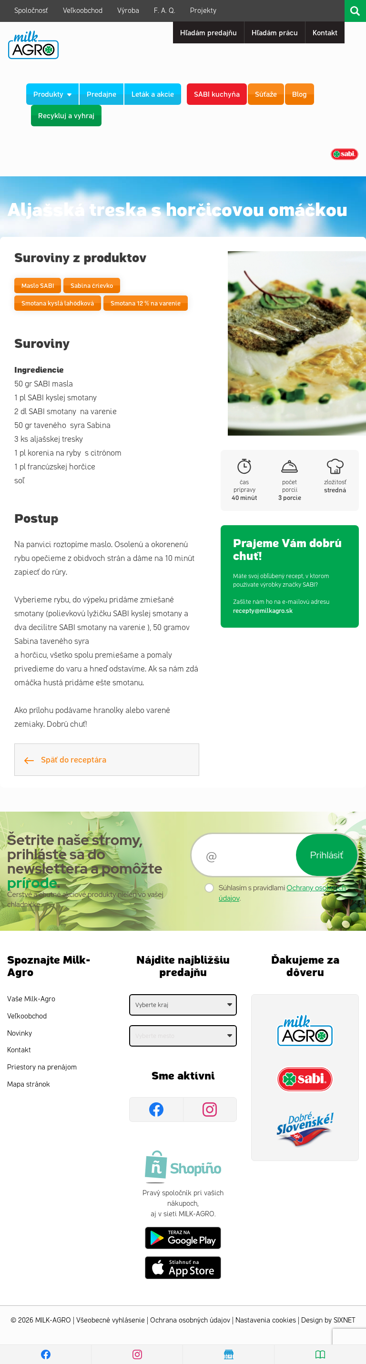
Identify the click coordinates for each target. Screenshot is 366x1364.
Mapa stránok (28, 1084)
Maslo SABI (37, 285)
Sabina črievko (92, 285)
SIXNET (345, 1320)
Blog (299, 93)
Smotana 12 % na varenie (146, 303)
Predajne (101, 93)
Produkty (52, 93)
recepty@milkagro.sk (263, 610)
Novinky (19, 1033)
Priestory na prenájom (42, 1067)
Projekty (203, 10)
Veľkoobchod (82, 10)
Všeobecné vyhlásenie (110, 1320)
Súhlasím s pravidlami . (282, 893)
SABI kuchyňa (217, 93)
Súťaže (266, 93)
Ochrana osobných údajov (190, 1320)
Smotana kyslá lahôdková (57, 303)
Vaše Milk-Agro (31, 999)
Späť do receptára (65, 759)
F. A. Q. (164, 10)
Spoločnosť (31, 10)
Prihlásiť (326, 855)
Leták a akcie (153, 93)
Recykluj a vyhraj (66, 115)
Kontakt (19, 1050)
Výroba (128, 10)
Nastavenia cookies (265, 1320)
